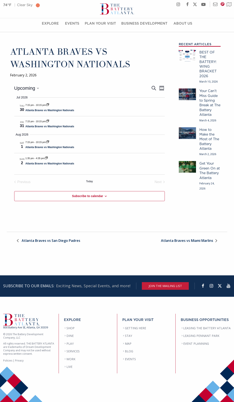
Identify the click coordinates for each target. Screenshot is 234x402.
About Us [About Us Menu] (182, 26)
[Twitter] (219, 286)
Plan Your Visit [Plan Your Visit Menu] (100, 26)
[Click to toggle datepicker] (26, 88)
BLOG (129, 351)
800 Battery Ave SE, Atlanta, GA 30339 (25, 327)
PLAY (70, 344)
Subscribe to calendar (87, 196)
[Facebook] (202, 286)
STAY (128, 336)
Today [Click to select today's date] (89, 181)
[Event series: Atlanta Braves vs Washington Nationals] (47, 105)
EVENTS (130, 359)
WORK (70, 359)
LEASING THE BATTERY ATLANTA (207, 328)
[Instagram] (211, 286)
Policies (7, 360)
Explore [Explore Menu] (50, 26)
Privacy (19, 360)
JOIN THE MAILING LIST (165, 286)
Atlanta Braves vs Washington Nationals (49, 110)
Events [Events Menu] (72, 26)
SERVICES (73, 351)
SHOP (70, 328)
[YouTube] (228, 286)
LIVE (69, 367)
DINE (70, 336)
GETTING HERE (135, 328)
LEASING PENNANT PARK (201, 336)
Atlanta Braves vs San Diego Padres (50, 241)
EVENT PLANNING (196, 344)
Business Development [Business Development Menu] (144, 26)
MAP (128, 344)
